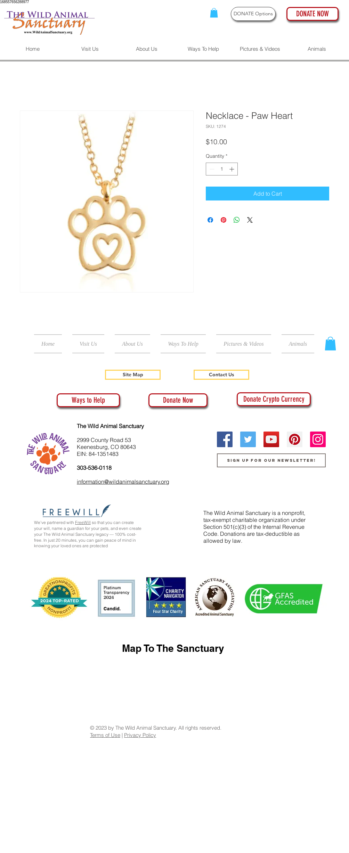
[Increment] (232, 169)
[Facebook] (225, 439)
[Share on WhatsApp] (237, 220)
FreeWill (83, 522)
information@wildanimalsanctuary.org (123, 481)
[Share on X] (250, 220)
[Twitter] (248, 439)
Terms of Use (105, 735)
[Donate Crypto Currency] (274, 399)
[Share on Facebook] (210, 220)
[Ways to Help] (88, 400)
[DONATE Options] (253, 14)
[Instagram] (318, 439)
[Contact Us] (221, 375)
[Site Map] (133, 375)
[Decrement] (211, 169)
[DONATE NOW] (312, 14)
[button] (214, 12)
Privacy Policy (140, 735)
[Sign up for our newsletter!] (271, 460)
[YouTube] (271, 439)
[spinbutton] (222, 169)
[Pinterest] (294, 439)
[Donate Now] (178, 400)
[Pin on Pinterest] (223, 220)
